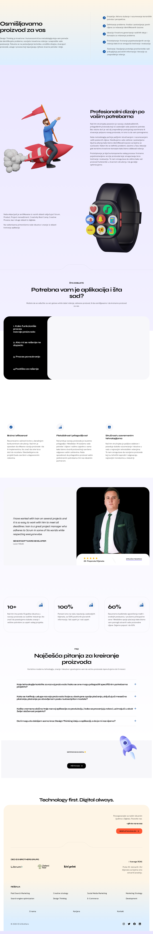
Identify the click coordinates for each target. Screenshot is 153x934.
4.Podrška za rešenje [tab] (26, 368)
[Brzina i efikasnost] (11, 427)
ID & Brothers (23, 926)
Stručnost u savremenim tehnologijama (121, 437)
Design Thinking (60, 901)
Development (131, 901)
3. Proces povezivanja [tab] (26, 356)
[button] (76, 686)
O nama (83, 5)
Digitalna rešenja (68, 5)
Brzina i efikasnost (18, 435)
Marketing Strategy (134, 896)
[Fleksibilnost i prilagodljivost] (60, 427)
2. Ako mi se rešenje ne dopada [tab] (27, 344)
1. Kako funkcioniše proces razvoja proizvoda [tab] (24, 329)
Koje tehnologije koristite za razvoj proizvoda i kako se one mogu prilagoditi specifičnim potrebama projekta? (70, 686)
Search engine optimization (22, 901)
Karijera (76, 914)
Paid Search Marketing (20, 896)
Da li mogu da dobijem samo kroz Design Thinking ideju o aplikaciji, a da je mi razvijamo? (71, 723)
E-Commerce (93, 901)
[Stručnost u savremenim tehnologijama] (109, 427)
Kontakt (94, 5)
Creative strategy (60, 896)
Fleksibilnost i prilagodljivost (73, 435)
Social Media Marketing (97, 896)
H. (55, 5)
